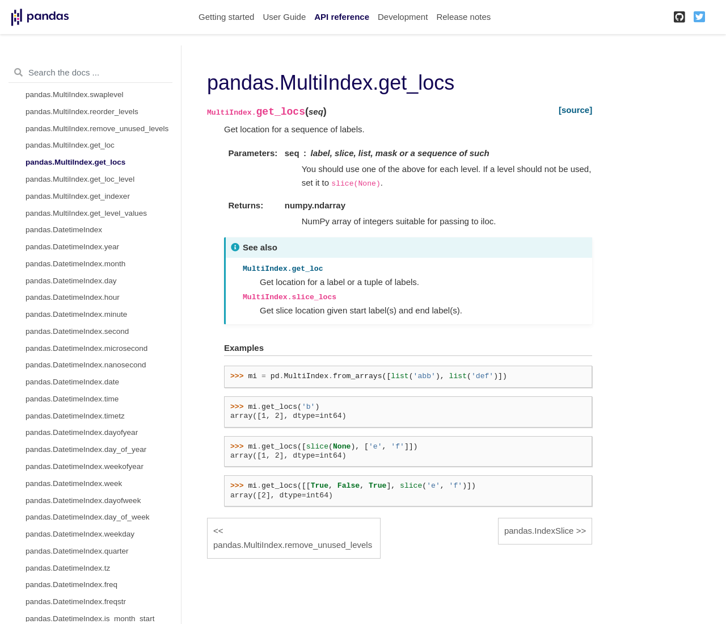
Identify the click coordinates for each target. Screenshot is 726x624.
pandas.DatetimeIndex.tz (68, 568)
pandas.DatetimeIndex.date (72, 382)
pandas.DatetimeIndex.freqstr (76, 601)
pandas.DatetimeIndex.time (72, 399)
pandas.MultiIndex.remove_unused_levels (97, 128)
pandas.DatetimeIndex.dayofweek (83, 500)
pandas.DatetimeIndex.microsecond (86, 348)
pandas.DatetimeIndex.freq (71, 584)
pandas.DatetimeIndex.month (75, 263)
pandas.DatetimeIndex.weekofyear (84, 466)
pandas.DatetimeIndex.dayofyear (82, 432)
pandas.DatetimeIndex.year (72, 246)
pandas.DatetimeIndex (64, 229)
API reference (341, 17)
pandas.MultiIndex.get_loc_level (80, 179)
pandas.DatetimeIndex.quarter (77, 551)
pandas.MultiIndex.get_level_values (86, 213)
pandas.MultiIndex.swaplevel (75, 94)
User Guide (284, 17)
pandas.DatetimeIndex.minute (76, 314)
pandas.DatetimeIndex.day (71, 281)
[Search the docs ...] (90, 72)
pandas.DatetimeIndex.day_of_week (87, 517)
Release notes (463, 17)
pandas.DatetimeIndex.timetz (75, 416)
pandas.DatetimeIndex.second (77, 331)
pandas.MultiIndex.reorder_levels (82, 111)
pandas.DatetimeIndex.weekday (80, 534)
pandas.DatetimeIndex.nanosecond (86, 365)
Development (403, 17)
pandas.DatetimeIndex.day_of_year (86, 449)
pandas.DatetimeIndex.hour (73, 297)
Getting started (226, 17)
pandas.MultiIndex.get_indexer (78, 196)
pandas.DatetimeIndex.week (74, 483)
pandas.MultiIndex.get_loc (70, 145)
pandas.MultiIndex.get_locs (75, 162)
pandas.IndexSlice (539, 530)
